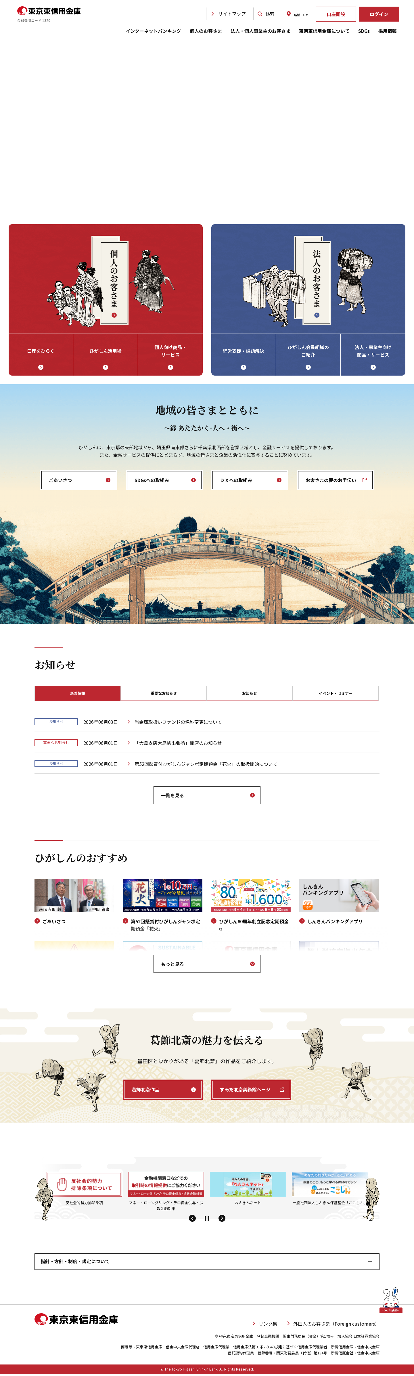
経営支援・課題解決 (243, 350)
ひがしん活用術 (105, 350)
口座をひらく (41, 350)
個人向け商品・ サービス (170, 351)
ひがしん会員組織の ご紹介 (308, 351)
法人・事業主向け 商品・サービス (373, 351)
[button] (192, 1221)
